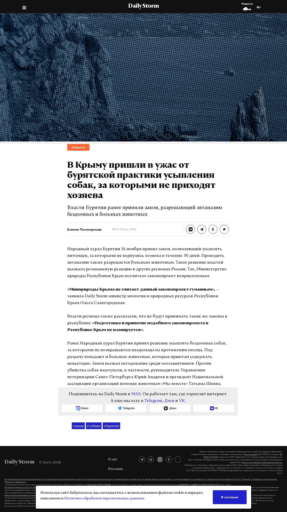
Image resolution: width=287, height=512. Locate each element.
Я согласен (229, 497)
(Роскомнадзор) (251, 454)
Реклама (115, 469)
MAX (136, 394)
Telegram (153, 401)
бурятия (111, 426)
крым (78, 426)
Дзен (169, 401)
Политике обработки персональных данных (104, 498)
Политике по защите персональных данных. (262, 462)
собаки (93, 426)
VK (182, 401)
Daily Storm (143, 6)
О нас (112, 459)
